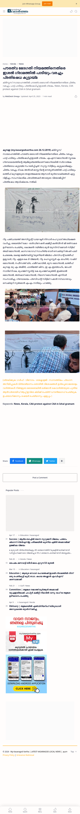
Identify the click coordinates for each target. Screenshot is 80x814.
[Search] (76, 11)
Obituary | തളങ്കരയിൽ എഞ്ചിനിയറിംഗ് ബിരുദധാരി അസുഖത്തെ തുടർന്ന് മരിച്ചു (35, 608)
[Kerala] (23, 559)
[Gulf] (22, 585)
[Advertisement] (39, 37)
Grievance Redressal (25, 755)
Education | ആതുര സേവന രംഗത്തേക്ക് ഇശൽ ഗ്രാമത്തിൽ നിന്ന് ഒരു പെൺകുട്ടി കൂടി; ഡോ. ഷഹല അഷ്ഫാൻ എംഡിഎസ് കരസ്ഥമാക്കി (41, 576)
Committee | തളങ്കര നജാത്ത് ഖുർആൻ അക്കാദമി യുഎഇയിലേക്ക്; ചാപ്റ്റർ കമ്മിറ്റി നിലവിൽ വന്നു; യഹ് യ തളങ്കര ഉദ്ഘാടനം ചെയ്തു (39, 592)
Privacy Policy (9, 755)
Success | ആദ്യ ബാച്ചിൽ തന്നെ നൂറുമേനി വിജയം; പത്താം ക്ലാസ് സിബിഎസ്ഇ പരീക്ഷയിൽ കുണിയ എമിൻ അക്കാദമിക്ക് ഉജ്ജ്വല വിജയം (39, 542)
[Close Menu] (76, 3)
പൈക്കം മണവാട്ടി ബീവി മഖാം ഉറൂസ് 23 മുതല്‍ (31, 563)
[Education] (25, 535)
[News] (29, 559)
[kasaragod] (34, 535)
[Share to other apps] (61, 461)
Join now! (47, 3)
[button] (71, 11)
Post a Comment (40, 477)
